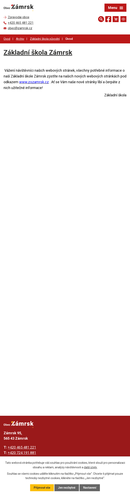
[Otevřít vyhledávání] (101, 19)
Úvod (7, 39)
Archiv (20, 39)
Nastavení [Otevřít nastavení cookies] (89, 487)
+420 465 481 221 (22, 447)
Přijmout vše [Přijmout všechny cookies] (42, 487)
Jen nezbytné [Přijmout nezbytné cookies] (66, 487)
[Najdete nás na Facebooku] (108, 19)
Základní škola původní (45, 39)
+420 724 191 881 (22, 453)
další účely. (90, 467)
